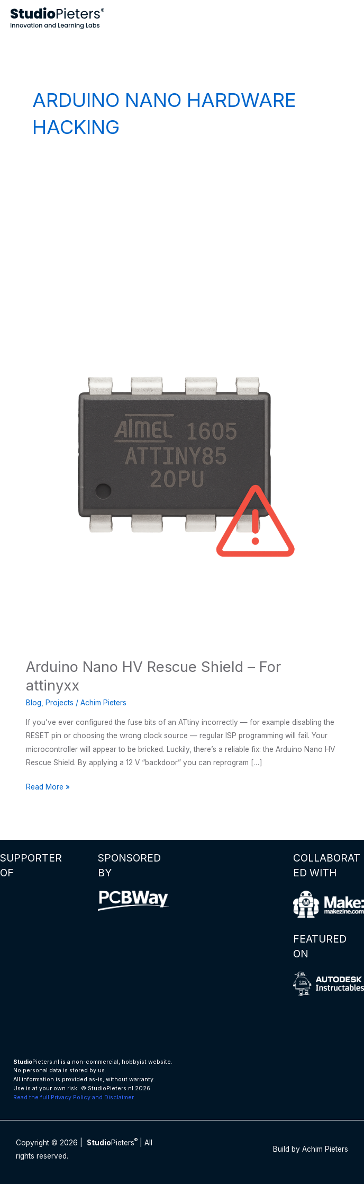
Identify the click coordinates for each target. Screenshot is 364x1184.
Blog (33, 702)
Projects (60, 702)
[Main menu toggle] (343, 18)
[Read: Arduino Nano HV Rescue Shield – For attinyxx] (182, 490)
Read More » (48, 787)
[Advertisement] (182, 244)
